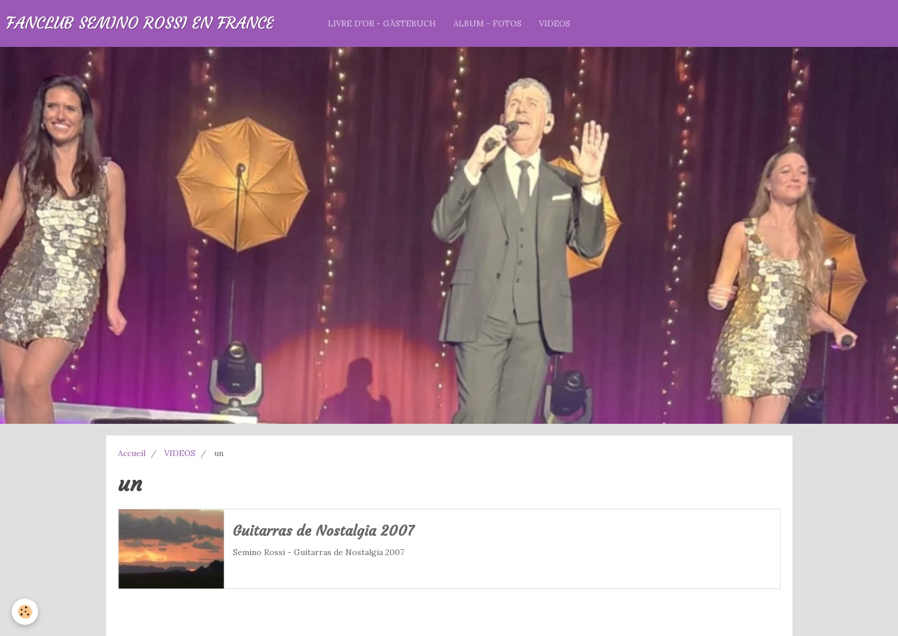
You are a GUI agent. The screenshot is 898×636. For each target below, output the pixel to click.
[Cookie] (25, 611)
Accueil (131, 453)
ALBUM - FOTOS (487, 23)
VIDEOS (554, 23)
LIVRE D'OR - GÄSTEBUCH (382, 23)
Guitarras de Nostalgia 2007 (323, 531)
